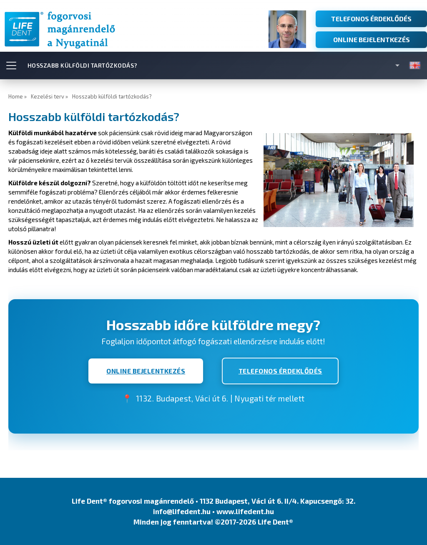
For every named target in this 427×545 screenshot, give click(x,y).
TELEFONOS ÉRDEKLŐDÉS (371, 19)
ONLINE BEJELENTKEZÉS (371, 39)
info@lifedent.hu (182, 511)
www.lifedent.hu (245, 511)
